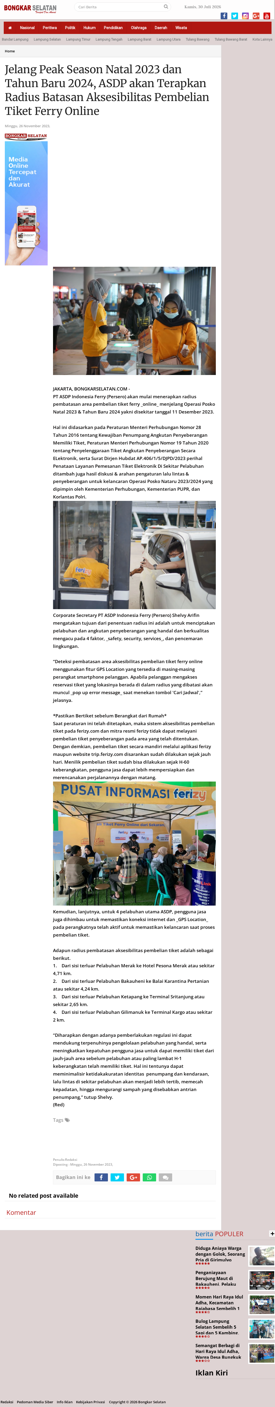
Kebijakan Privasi (90, 1402)
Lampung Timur (78, 39)
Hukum (90, 28)
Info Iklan (65, 1402)
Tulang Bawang (197, 39)
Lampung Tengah (109, 39)
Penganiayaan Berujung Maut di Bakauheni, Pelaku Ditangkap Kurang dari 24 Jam (219, 1284)
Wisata (181, 28)
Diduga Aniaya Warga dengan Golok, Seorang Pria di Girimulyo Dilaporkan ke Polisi (220, 1257)
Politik (70, 28)
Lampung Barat (139, 39)
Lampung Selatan (47, 39)
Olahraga (138, 28)
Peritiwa (50, 28)
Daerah (161, 28)
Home (10, 51)
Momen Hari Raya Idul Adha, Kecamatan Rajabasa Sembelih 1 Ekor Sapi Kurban (219, 1305)
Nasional (27, 28)
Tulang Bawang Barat (231, 39)
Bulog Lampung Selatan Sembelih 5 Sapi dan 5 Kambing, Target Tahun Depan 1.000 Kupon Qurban (217, 1332)
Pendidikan (113, 28)
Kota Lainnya (262, 39)
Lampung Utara (168, 39)
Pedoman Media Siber (35, 1402)
